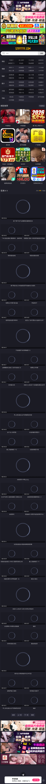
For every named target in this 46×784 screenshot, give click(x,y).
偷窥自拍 (11, 82)
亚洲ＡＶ (11, 67)
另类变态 (41, 78)
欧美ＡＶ (31, 67)
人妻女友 (31, 89)
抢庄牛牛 (41, 63)
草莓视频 (31, 97)
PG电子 (11, 60)
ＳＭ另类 (41, 70)
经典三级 (21, 78)
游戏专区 (41, 60)
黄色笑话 (31, 92)
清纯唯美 (21, 85)
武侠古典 (41, 89)
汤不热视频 (41, 97)
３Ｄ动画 (41, 67)
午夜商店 (21, 97)
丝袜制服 (21, 70)
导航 (3, 98)
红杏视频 (11, 100)
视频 (3, 69)
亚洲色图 (21, 82)
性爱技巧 (41, 92)
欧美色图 (31, 82)
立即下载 (36, 780)
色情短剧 (21, 100)
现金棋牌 (31, 63)
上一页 (20, 715)
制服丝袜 (11, 78)
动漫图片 (41, 82)
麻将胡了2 (11, 63)
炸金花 (21, 63)
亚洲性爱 (11, 75)
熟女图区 (31, 85)
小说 (3, 91)
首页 (13, 715)
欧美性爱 (41, 75)
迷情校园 (11, 92)
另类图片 (41, 85)
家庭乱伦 (21, 89)
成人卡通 (31, 75)
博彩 (3, 61)
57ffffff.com (23, 48)
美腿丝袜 (11, 85)
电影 (3, 76)
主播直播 (31, 70)
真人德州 (21, 60)
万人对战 (31, 60)
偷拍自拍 (21, 75)
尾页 (32, 715)
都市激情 (11, 89)
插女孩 (11, 97)
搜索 (41, 53)
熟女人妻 (11, 70)
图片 (3, 83)
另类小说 (21, 92)
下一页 (26, 715)
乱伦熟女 (31, 78)
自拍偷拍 (21, 67)
